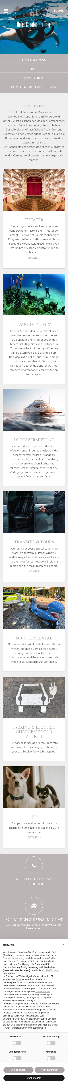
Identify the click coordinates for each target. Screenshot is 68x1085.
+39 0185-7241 (34, 884)
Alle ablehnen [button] (18, 1070)
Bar (33, 68)
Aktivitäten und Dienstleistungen (33, 87)
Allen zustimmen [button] (49, 1070)
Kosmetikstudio (33, 77)
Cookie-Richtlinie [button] (50, 970)
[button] (63, 945)
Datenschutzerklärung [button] (13, 958)
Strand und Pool (34, 59)
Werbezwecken (42, 991)
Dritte (18, 979)
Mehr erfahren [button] (34, 1078)
